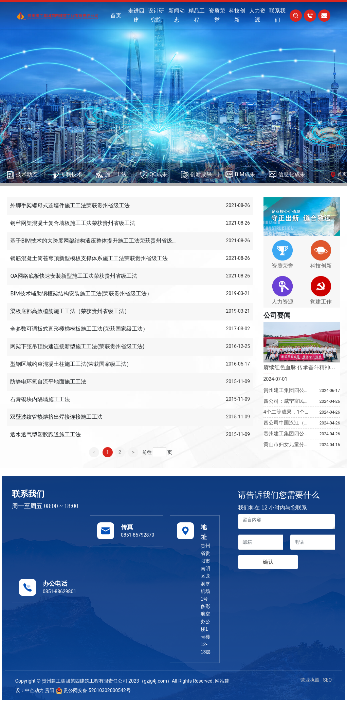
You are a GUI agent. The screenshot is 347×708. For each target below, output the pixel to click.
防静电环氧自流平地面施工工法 (48, 381)
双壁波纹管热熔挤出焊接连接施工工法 (56, 417)
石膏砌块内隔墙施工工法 (40, 399)
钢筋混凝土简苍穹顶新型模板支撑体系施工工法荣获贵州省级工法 (89, 258)
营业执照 (309, 680)
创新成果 (201, 174)
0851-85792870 (137, 535)
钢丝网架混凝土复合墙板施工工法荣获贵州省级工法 (72, 223)
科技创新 (321, 266)
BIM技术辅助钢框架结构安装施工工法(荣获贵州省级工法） (81, 293)
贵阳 (49, 690)
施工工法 (116, 174)
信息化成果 (291, 174)
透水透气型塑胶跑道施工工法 (45, 434)
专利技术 (71, 174)
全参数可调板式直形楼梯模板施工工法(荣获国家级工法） (79, 329)
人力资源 (282, 301)
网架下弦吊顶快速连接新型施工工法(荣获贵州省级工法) (77, 346)
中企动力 (34, 690)
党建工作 (321, 301)
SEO (327, 680)
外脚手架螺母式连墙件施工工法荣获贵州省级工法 (70, 205)
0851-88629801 (59, 591)
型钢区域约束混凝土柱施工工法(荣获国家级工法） (70, 364)
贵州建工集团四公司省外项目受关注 (286, 437)
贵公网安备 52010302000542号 (93, 690)
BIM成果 (245, 174)
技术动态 (27, 174)
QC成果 (158, 174)
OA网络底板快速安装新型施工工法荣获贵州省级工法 (73, 276)
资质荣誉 (282, 266)
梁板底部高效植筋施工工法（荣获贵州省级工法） (70, 311)
